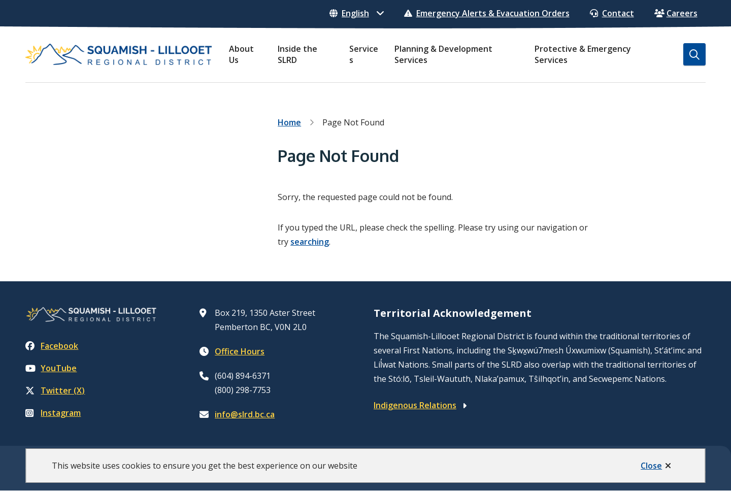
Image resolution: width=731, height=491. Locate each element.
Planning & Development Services (443, 54)
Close (651, 465)
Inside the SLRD (297, 54)
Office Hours (239, 351)
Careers (675, 13)
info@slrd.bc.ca (245, 414)
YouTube (51, 368)
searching (309, 241)
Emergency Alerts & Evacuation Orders (487, 13)
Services (363, 54)
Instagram (53, 412)
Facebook (51, 345)
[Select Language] (356, 13)
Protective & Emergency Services (583, 54)
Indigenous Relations (415, 405)
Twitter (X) (55, 390)
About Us (241, 54)
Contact (612, 13)
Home (289, 122)
